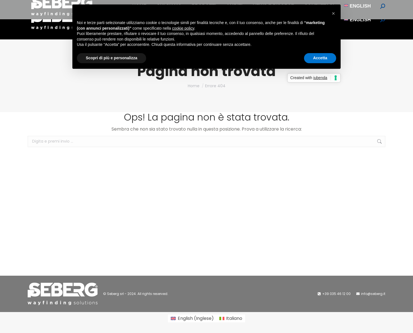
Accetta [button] (320, 58)
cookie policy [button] (183, 28)
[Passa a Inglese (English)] (192, 318)
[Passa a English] (357, 20)
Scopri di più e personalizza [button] (111, 58)
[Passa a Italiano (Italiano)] (231, 318)
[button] (333, 13)
